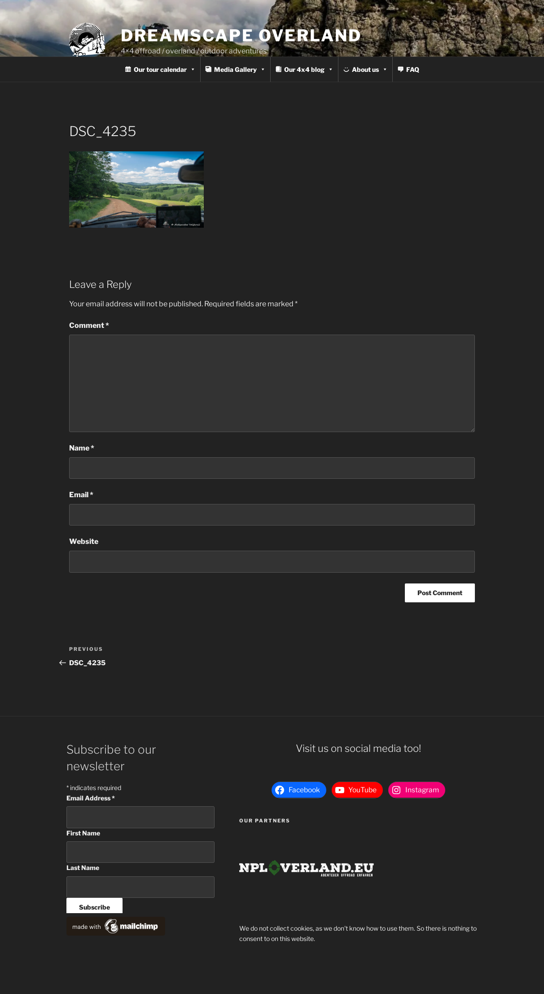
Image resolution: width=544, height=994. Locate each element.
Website (83, 541)
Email (81, 494)
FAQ (412, 69)
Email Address (90, 798)
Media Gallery (240, 69)
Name (81, 448)
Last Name (82, 867)
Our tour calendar (165, 69)
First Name (83, 833)
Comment (89, 325)
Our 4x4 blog (308, 69)
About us (370, 69)
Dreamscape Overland (241, 35)
